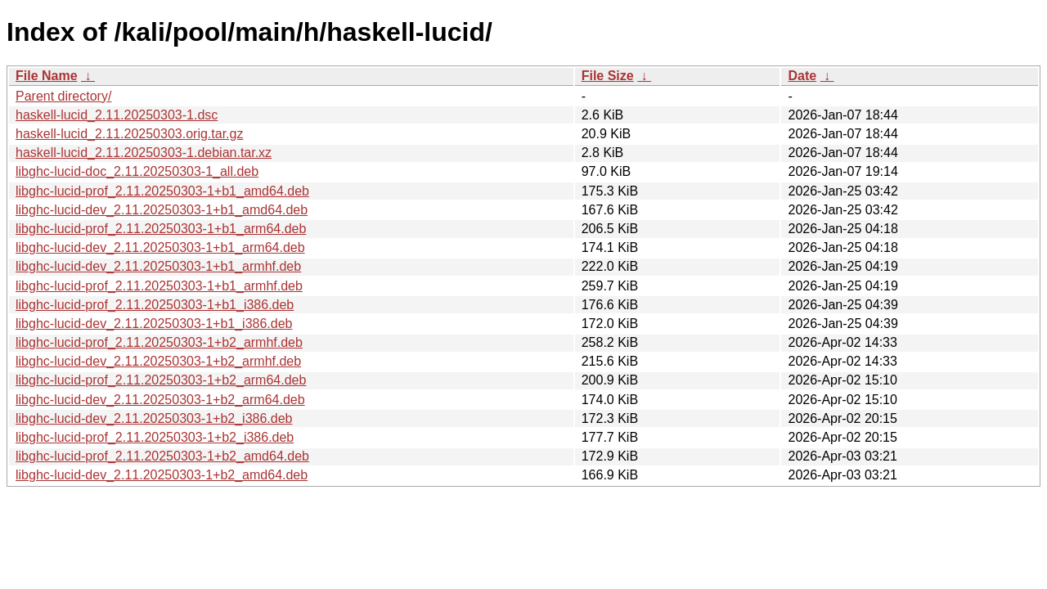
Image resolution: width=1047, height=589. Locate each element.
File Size (608, 76)
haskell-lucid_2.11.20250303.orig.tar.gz (129, 134)
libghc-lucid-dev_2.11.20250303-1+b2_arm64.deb (160, 400)
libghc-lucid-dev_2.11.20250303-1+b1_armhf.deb (158, 266)
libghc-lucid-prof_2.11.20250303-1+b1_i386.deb (155, 305)
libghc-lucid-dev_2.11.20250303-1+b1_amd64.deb (162, 210)
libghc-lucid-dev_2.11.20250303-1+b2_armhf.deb (158, 361)
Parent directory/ (63, 96)
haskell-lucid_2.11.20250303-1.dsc (117, 115)
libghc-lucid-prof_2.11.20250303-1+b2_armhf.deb (159, 342)
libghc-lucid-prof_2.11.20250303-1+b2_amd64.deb (162, 456)
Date (802, 76)
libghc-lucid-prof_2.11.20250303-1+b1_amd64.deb (162, 191)
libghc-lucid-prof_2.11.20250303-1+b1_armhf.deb (159, 286)
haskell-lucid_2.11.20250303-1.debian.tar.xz (144, 153)
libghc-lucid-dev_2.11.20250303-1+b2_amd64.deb (162, 475)
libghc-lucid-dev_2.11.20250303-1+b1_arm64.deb (160, 247)
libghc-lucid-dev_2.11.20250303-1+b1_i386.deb (154, 323)
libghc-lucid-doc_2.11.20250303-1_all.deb (137, 171)
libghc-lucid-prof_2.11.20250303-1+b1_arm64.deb (161, 229)
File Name (47, 76)
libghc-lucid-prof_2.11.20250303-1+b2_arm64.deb (161, 380)
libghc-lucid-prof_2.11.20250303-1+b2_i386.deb (155, 437)
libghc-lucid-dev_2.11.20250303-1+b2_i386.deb (154, 418)
